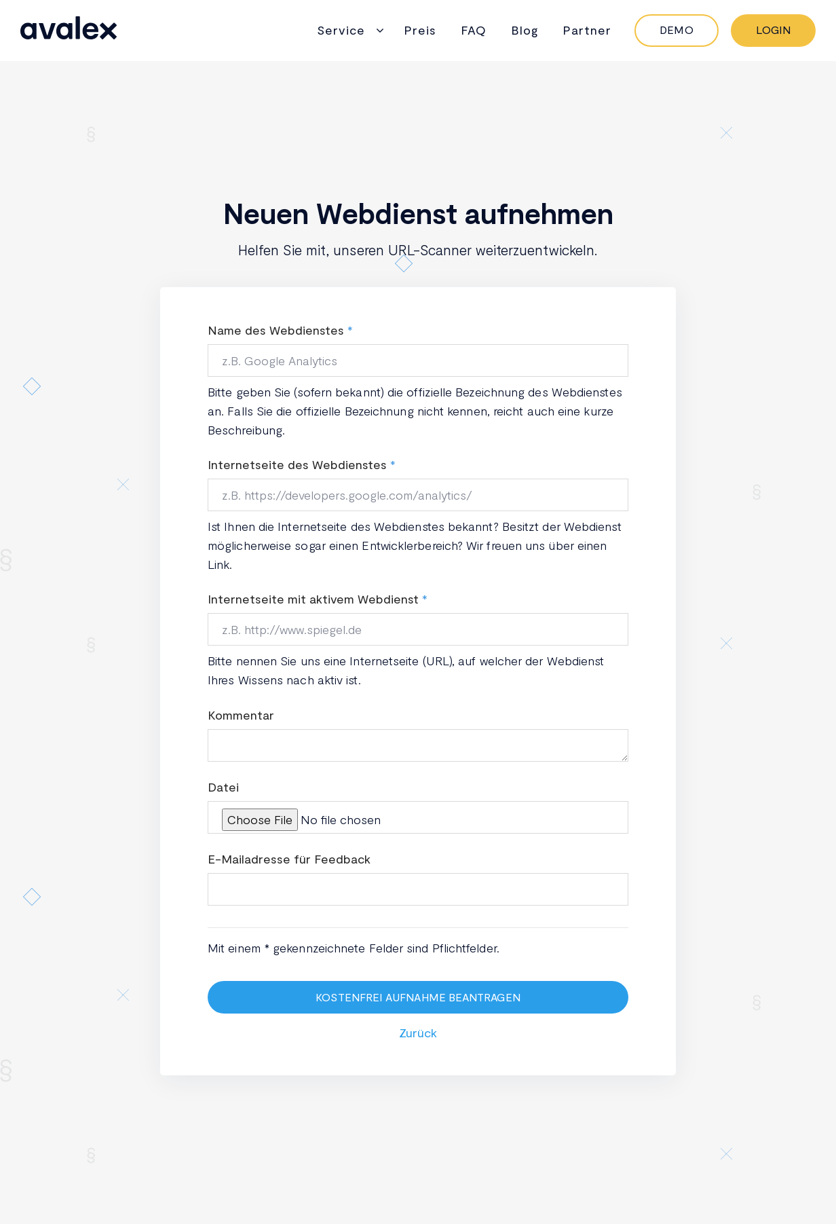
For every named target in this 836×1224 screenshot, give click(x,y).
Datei (223, 786)
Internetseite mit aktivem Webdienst (313, 598)
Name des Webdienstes (276, 329)
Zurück (418, 1032)
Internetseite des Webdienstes (297, 464)
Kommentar (241, 714)
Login (773, 29)
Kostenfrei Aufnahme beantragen (418, 996)
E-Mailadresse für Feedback (289, 858)
